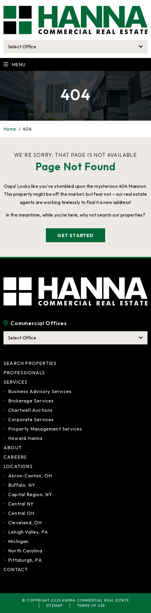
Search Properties (30, 363)
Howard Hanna (25, 438)
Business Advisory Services (40, 391)
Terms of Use (91, 605)
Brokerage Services (31, 401)
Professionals (24, 372)
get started (75, 236)
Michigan (18, 541)
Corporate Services (31, 419)
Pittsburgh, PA (25, 560)
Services (16, 382)
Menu (14, 64)
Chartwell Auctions (30, 410)
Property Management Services (45, 429)
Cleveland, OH (25, 522)
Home (10, 129)
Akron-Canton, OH (30, 476)
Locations (18, 466)
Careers (15, 457)
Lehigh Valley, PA (28, 532)
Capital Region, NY (30, 494)
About (13, 447)
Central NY (21, 504)
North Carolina (25, 551)
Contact (16, 569)
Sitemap (54, 605)
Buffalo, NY (21, 485)
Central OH (21, 513)
